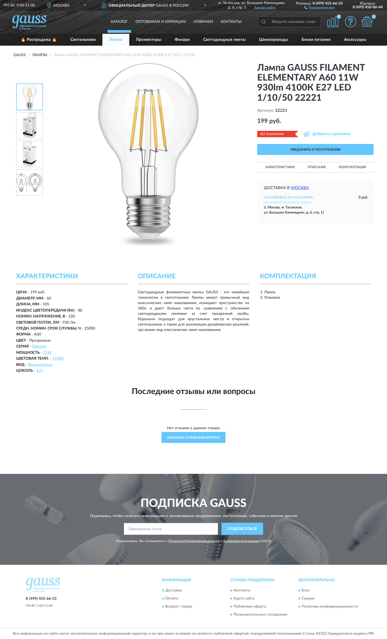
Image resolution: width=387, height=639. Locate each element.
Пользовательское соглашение (260, 615)
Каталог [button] (119, 22)
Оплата (171, 599)
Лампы (116, 40)
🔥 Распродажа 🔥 (39, 40)
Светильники (83, 40)
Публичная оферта (250, 607)
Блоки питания (316, 40)
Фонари (182, 40)
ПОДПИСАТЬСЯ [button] (242, 529)
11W (47, 353)
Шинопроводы (273, 40)
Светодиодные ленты (224, 40)
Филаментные (40, 365)
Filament (39, 346)
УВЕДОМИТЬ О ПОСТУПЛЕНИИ (315, 149)
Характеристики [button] (280, 167)
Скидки (308, 599)
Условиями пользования (241, 541)
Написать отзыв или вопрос (193, 437)
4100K (57, 358)
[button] (319, 7)
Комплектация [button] (352, 167)
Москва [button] (300, 188)
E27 (40, 371)
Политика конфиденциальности (330, 607)
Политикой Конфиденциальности (194, 541)
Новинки (203, 22)
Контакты (231, 22)
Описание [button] (316, 167)
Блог (306, 591)
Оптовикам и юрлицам (160, 22)
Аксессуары (355, 40)
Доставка (173, 591)
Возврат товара (178, 607)
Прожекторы (148, 40)
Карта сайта (244, 599)
